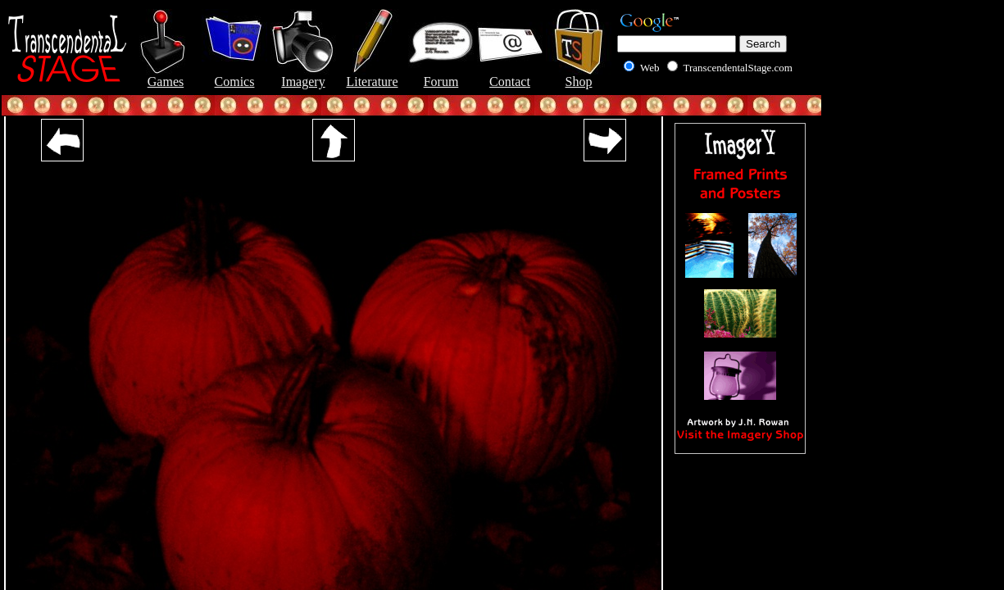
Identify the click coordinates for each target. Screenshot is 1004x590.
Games (165, 75)
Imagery (303, 75)
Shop (578, 75)
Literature (372, 75)
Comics (234, 75)
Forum (441, 75)
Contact (510, 75)
